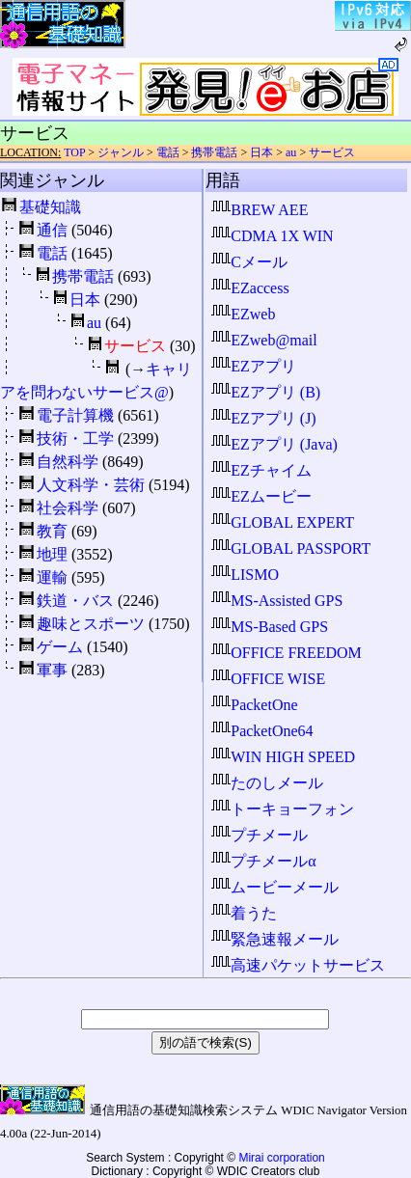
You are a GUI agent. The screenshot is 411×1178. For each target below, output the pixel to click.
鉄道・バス (75, 600)
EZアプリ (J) (263, 418)
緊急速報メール (275, 939)
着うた (244, 913)
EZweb (243, 314)
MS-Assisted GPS (276, 600)
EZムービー (261, 496)
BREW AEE (259, 210)
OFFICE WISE (268, 679)
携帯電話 (214, 152)
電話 (167, 152)
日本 (261, 152)
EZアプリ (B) (265, 392)
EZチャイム (261, 470)
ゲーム (60, 647)
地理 (52, 554)
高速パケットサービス (298, 965)
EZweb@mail (263, 340)
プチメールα (263, 861)
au (291, 152)
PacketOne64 (262, 731)
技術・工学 (75, 438)
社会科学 (67, 508)
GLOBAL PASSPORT (290, 548)
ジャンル (120, 152)
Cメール (249, 262)
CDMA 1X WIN (272, 236)
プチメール (259, 835)
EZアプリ (253, 366)
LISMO (245, 574)
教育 (52, 531)
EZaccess (249, 288)
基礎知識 (50, 207)
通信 (52, 230)
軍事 (52, 670)
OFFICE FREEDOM (286, 652)
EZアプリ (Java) (274, 444)
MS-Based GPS (269, 626)
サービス (332, 152)
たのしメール (267, 783)
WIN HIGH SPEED (283, 757)
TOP (74, 152)
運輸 (52, 577)
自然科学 (67, 461)
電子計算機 (75, 415)
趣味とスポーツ (91, 624)
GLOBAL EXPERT (282, 522)
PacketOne (254, 705)
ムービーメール (275, 887)
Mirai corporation (281, 1157)
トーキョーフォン (282, 809)
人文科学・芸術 (91, 485)
